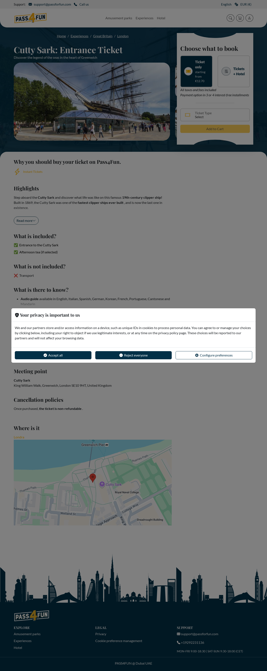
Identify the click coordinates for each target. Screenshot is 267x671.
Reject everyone (133, 355)
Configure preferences (214, 355)
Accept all (53, 355)
